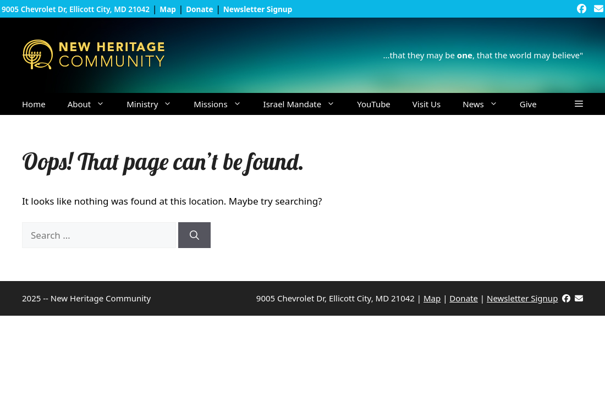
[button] (579, 104)
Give (528, 103)
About (92, 104)
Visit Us (427, 103)
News (486, 104)
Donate (463, 298)
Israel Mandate (304, 104)
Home (34, 103)
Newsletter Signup (522, 298)
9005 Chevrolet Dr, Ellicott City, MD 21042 (76, 9)
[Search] (194, 235)
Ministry (155, 104)
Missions (223, 104)
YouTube (374, 103)
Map (432, 298)
